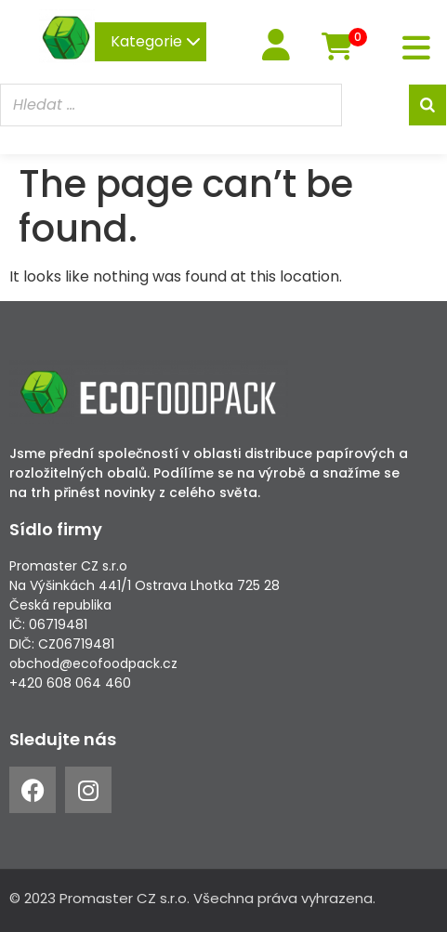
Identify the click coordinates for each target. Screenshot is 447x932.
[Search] (427, 105)
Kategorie (156, 41)
